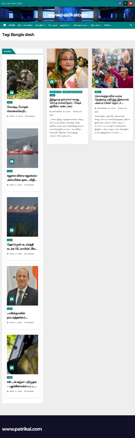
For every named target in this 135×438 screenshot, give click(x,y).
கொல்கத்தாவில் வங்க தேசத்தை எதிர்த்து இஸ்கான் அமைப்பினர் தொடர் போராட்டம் (112, 101)
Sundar (30, 116)
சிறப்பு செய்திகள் (25, 25)
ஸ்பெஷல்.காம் (80, 25)
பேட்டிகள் (53, 25)
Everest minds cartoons (72, 92)
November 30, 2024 (61, 112)
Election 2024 (55, 92)
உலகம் (10, 102)
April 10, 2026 (16, 116)
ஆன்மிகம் (64, 25)
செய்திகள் (40, 25)
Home (12, 25)
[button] (131, 25)
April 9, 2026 (16, 185)
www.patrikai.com (67, 15)
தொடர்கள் (95, 25)
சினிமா (107, 25)
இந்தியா (97, 92)
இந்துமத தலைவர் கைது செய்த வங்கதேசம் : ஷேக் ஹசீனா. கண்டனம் (65, 103)
